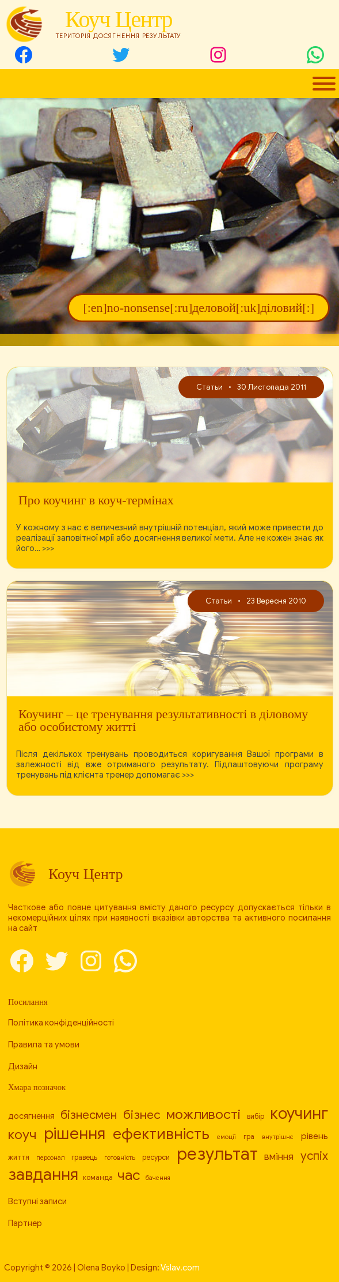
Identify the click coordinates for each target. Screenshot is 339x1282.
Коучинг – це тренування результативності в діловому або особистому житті (163, 720)
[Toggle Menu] (324, 84)
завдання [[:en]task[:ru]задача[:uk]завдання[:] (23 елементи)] (43, 1174)
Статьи (209, 387)
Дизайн (22, 1066)
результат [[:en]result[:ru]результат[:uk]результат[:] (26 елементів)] (217, 1154)
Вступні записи (37, 1201)
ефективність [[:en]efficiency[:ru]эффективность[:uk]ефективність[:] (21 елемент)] (161, 1134)
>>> (48, 548)
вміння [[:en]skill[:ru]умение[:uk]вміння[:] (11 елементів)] (279, 1157)
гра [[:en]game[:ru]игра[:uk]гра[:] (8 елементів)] (248, 1136)
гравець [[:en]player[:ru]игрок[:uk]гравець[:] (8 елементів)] (84, 1157)
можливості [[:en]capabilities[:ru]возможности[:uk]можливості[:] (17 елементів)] (203, 1114)
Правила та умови (43, 1044)
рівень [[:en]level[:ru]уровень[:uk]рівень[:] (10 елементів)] (314, 1135)
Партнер (25, 1223)
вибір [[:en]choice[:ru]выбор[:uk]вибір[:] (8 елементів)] (255, 1116)
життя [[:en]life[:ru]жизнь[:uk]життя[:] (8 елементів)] (18, 1157)
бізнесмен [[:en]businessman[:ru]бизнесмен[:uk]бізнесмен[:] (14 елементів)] (88, 1114)
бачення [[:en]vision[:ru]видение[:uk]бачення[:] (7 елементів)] (157, 1178)
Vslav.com (180, 1267)
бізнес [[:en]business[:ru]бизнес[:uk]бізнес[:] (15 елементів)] (142, 1114)
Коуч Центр (118, 19)
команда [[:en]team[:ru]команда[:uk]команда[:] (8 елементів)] (98, 1177)
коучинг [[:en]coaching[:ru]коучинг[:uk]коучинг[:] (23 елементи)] (299, 1113)
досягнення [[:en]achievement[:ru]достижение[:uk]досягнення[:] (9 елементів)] (31, 1116)
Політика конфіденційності (61, 1022)
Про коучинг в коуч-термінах (96, 500)
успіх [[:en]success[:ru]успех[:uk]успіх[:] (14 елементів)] (314, 1155)
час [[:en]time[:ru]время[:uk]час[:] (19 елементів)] (128, 1175)
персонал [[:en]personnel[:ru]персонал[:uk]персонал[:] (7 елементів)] (50, 1158)
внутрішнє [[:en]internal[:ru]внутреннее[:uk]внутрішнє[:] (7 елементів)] (278, 1137)
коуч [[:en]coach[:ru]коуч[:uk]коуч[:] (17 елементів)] (22, 1134)
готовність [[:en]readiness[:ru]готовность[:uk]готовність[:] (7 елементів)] (119, 1158)
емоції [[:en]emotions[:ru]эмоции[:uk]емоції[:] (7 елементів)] (226, 1137)
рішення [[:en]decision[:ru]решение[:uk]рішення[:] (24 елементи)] (74, 1133)
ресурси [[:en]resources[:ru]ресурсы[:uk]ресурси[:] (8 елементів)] (156, 1157)
